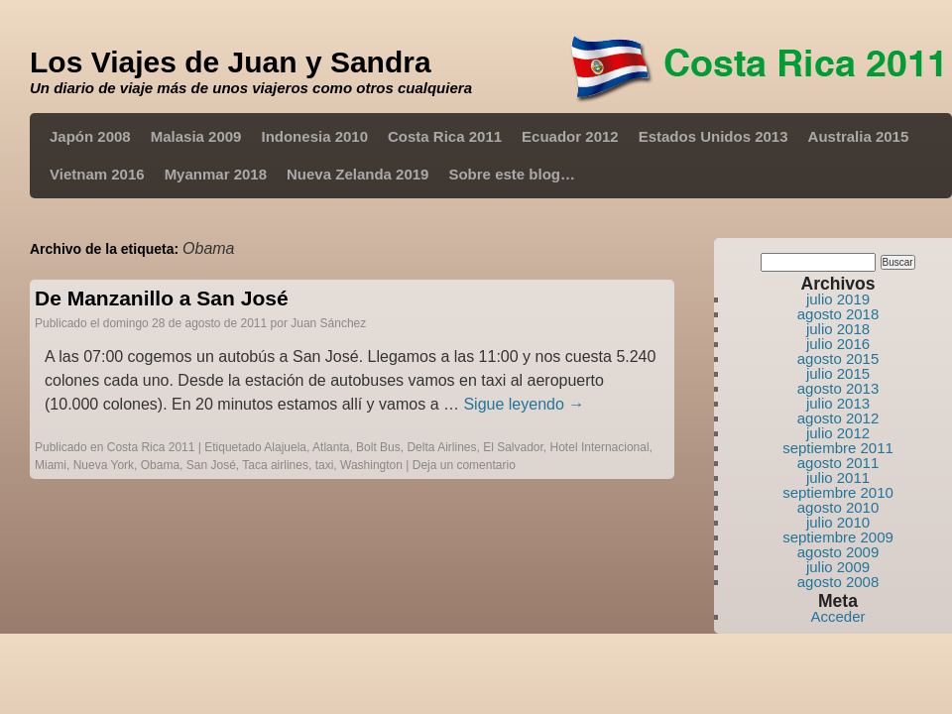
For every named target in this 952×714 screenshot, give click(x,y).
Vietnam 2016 (97, 174)
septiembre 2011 (837, 447)
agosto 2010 (838, 507)
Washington (371, 465)
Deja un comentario (464, 465)
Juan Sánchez (328, 323)
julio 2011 (838, 477)
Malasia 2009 (196, 136)
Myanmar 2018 (216, 174)
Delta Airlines (441, 447)
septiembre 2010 (837, 492)
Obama (160, 465)
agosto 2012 (838, 418)
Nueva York (103, 465)
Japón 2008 (90, 136)
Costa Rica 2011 (445, 136)
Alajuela (285, 447)
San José (211, 465)
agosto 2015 (838, 358)
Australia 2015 (858, 136)
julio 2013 (838, 403)
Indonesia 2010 (314, 136)
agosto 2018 (838, 313)
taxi (324, 465)
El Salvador (513, 447)
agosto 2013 (838, 388)
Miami (50, 465)
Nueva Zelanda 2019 (357, 174)
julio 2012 (838, 432)
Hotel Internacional (600, 447)
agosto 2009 (838, 551)
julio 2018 (838, 328)
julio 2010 (838, 522)
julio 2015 (838, 373)
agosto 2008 (838, 581)
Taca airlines (275, 465)
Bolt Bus (378, 447)
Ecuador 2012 (570, 136)
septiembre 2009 (837, 537)
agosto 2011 (838, 462)
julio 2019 (838, 299)
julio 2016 (838, 343)
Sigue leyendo (523, 404)
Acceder (837, 616)
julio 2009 (838, 566)
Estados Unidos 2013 (713, 136)
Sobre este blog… (511, 174)
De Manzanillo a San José (162, 298)
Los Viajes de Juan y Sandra (230, 62)
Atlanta (330, 447)
